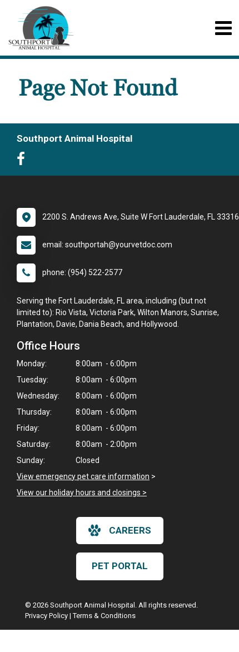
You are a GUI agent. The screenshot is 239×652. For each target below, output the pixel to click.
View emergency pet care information (83, 476)
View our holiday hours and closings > (82, 492)
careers (119, 530)
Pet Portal (120, 565)
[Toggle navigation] (223, 28)
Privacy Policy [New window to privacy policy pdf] (46, 615)
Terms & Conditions (104, 615)
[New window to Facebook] (24, 161)
